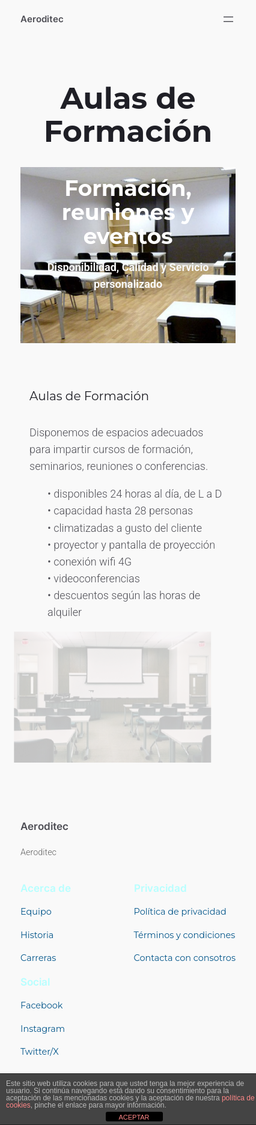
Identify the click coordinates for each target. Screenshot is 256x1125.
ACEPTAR (133, 1117)
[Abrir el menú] (228, 19)
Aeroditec (42, 19)
